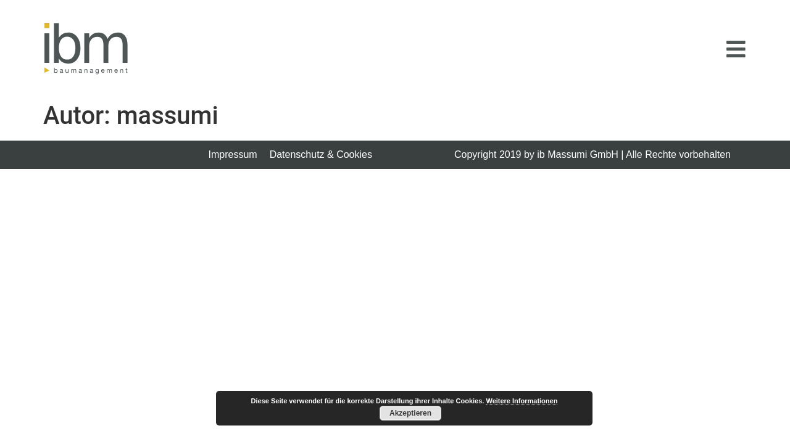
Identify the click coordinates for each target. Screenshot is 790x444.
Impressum (233, 154)
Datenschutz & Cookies (321, 154)
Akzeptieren (410, 413)
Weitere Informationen (521, 401)
